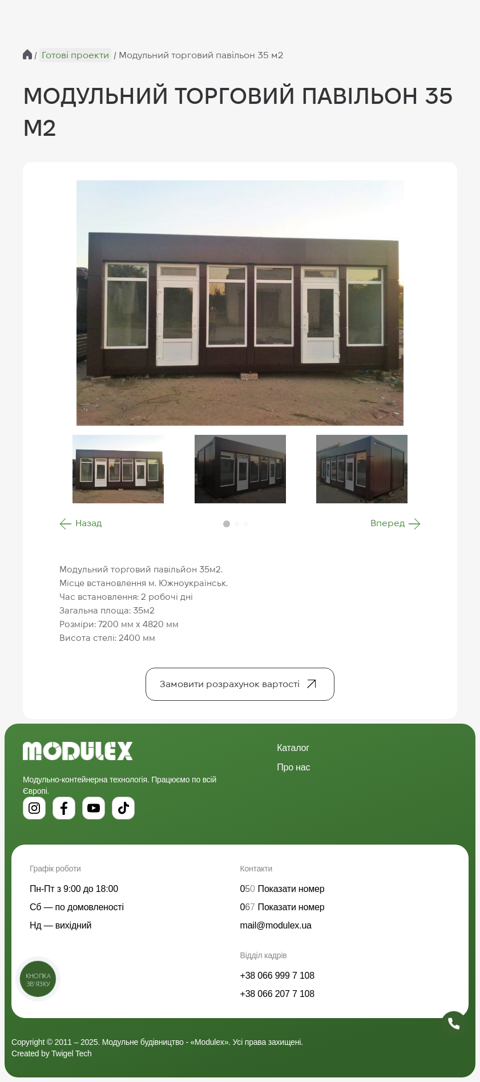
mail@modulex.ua (276, 925)
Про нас (293, 767)
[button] (80, 524)
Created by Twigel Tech (51, 1053)
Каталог (293, 748)
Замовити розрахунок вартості (230, 684)
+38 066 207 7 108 (277, 994)
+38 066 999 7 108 (277, 975)
